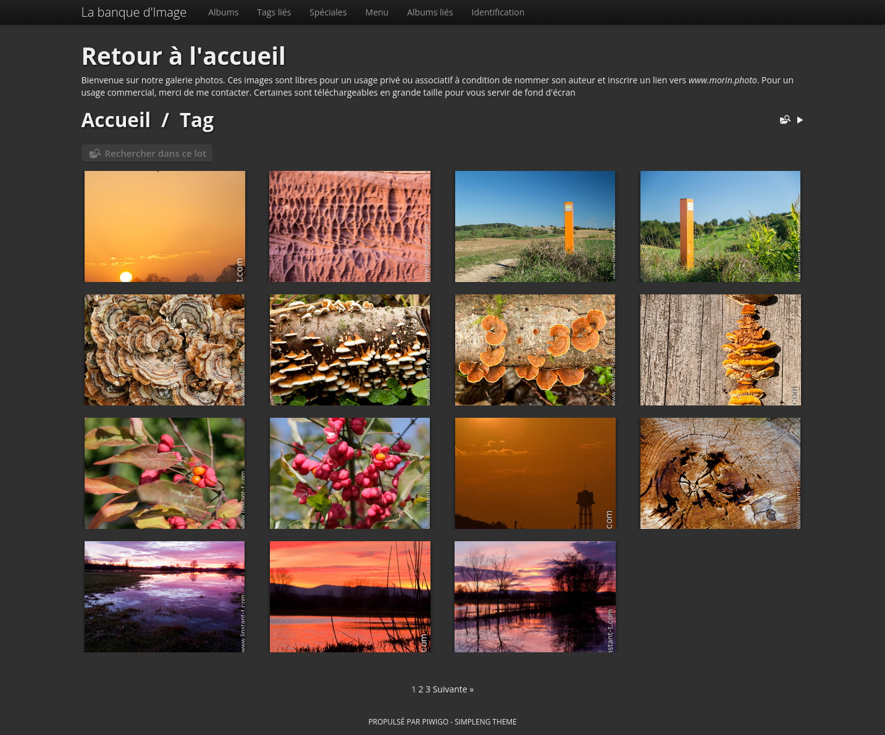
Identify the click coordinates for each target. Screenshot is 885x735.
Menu (377, 12)
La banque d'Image (134, 12)
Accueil (116, 119)
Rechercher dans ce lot (155, 153)
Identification (498, 12)
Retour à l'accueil (184, 55)
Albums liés (430, 12)
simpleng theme (485, 721)
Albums (223, 12)
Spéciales (327, 12)
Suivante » (453, 689)
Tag (197, 119)
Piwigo (435, 721)
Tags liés (274, 12)
